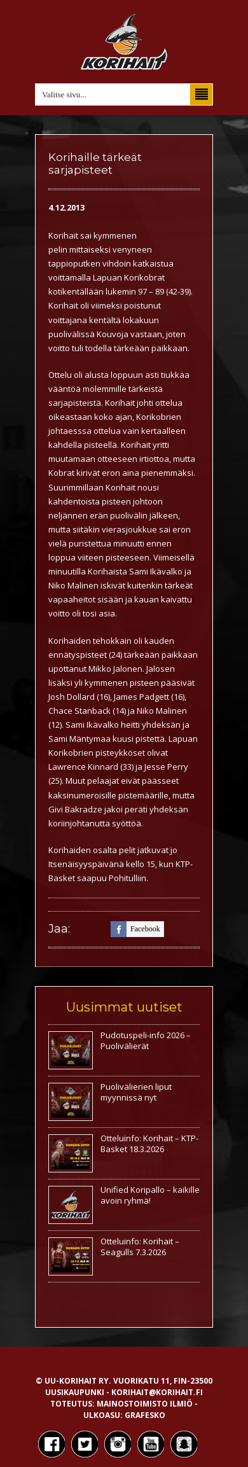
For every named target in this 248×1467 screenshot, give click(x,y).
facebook (135, 929)
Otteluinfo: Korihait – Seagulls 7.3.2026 (139, 1246)
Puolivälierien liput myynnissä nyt (136, 1092)
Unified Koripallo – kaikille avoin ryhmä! (150, 1195)
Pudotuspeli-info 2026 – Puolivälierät (145, 1040)
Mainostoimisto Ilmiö (145, 1403)
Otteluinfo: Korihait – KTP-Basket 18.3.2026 (149, 1143)
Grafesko (145, 1415)
